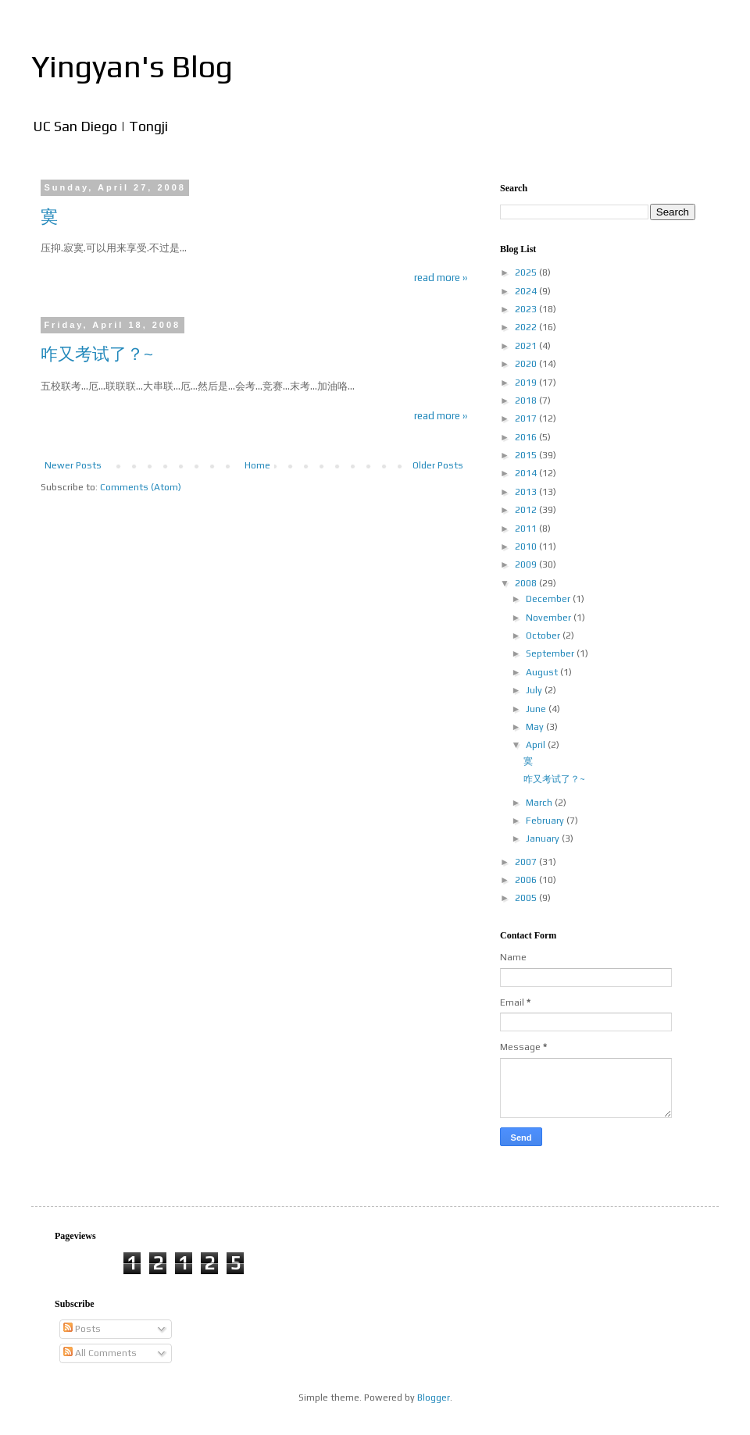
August (543, 672)
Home (257, 465)
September (551, 653)
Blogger (433, 1397)
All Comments (100, 1353)
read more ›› (440, 277)
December (549, 598)
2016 (527, 437)
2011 (527, 528)
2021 (527, 345)
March (540, 802)
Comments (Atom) (140, 487)
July (535, 690)
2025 (527, 272)
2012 (527, 509)
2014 (527, 473)
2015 (527, 455)
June (537, 708)
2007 (527, 861)
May (536, 726)
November (549, 617)
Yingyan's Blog (132, 66)
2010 (527, 546)
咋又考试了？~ (97, 354)
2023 (527, 309)
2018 (527, 400)
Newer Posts (73, 465)
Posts (82, 1328)
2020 (527, 363)
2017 (527, 418)
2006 (527, 879)
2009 (527, 564)
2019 (527, 382)
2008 (527, 583)
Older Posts (437, 465)
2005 (527, 897)
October (544, 635)
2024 (527, 291)
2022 (527, 327)
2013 (527, 491)
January (544, 838)
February (546, 820)
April (537, 744)
